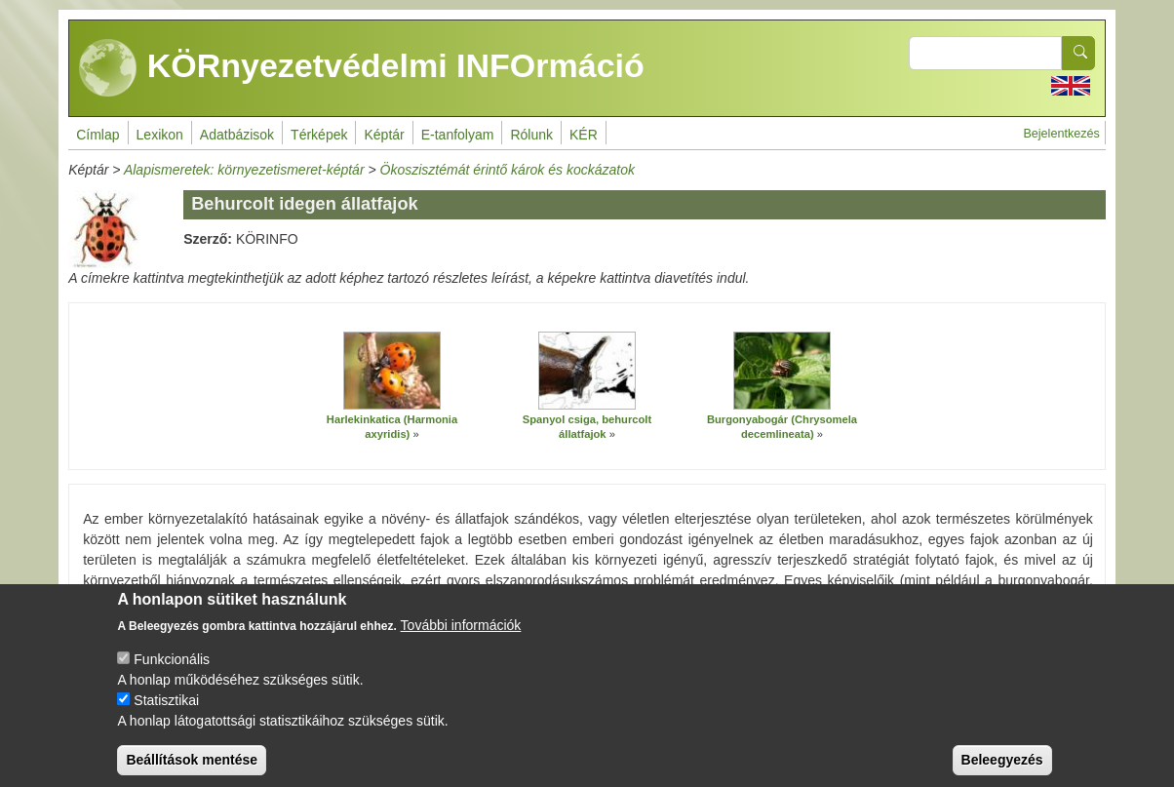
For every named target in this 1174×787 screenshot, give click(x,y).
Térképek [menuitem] (319, 134)
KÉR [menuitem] (583, 134)
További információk (461, 640)
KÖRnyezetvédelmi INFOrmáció (362, 68)
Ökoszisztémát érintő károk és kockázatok (507, 169)
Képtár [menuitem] (384, 134)
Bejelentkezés (1061, 133)
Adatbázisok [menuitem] (237, 134)
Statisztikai (166, 715)
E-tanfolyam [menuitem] (457, 134)
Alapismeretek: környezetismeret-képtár (244, 169)
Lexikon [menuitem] (160, 134)
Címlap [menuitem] (97, 134)
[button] (392, 370)
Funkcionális (172, 674)
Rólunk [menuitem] (531, 134)
